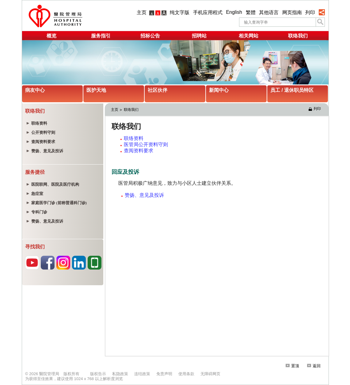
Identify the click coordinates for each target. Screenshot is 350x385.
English (234, 12)
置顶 (292, 366)
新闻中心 (219, 90)
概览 (51, 35)
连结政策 (142, 373)
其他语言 (269, 12)
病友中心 (35, 90)
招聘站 (199, 35)
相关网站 (248, 35)
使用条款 (186, 373)
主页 (141, 12)
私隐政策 (120, 373)
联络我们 (298, 35)
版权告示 (98, 373)
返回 (314, 366)
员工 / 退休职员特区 (292, 90)
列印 (310, 12)
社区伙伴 (157, 90)
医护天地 (96, 90)
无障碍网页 (210, 373)
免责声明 (164, 373)
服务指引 (101, 35)
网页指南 (292, 12)
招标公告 (150, 35)
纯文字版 (179, 12)
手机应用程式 (208, 12)
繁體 (251, 12)
